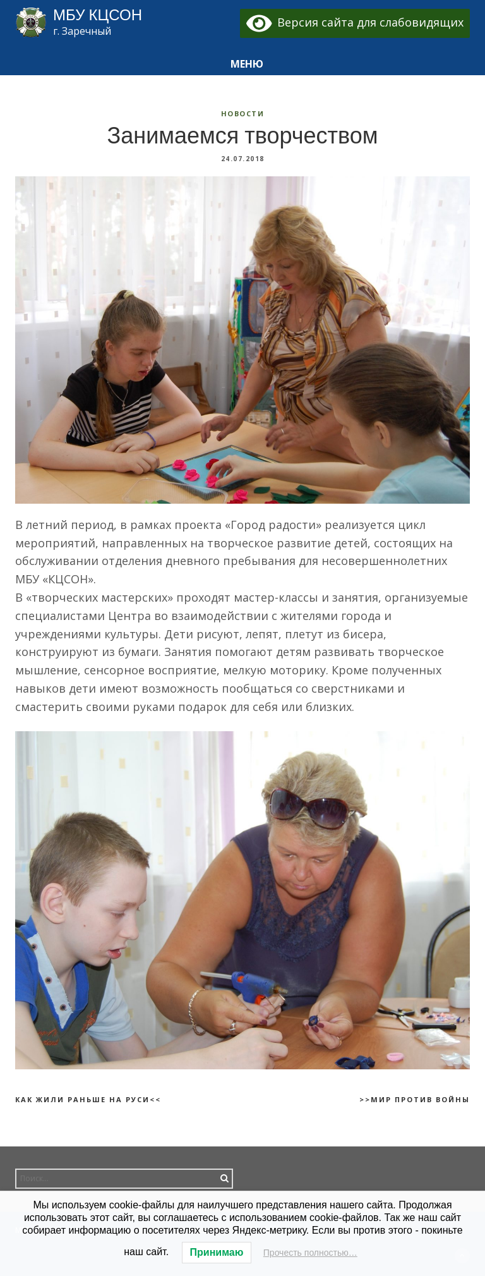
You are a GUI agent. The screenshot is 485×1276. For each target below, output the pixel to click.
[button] (242, 64)
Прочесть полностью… (310, 1253)
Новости (243, 113)
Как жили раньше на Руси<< (88, 1099)
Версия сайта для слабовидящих (355, 22)
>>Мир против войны (414, 1099)
